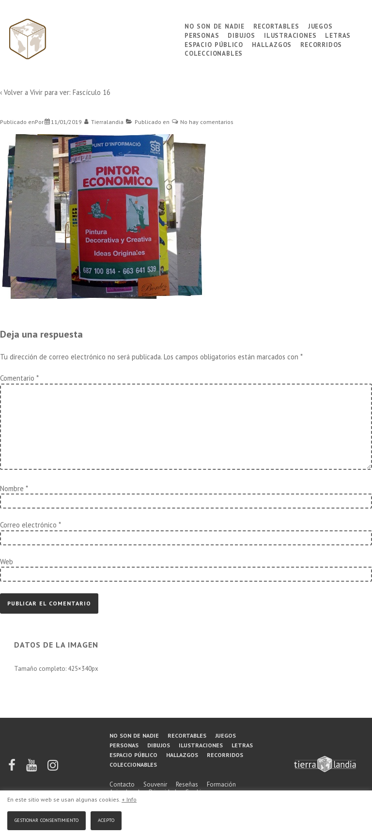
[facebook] (12, 768)
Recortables (276, 25)
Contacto (122, 784)
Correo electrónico (28, 524)
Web (6, 561)
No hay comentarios (206, 121)
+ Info (129, 799)
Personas (202, 34)
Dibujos (241, 34)
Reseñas (187, 784)
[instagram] (52, 768)
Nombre (12, 488)
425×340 (80, 669)
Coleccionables (214, 52)
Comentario (19, 378)
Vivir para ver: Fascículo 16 (70, 92)
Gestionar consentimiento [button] (46, 819)
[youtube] (32, 768)
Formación (221, 784)
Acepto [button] (106, 819)
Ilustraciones (290, 34)
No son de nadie (215, 25)
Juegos (320, 25)
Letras (338, 34)
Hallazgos (272, 43)
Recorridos (321, 43)
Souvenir (155, 784)
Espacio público (214, 43)
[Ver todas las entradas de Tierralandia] (104, 121)
